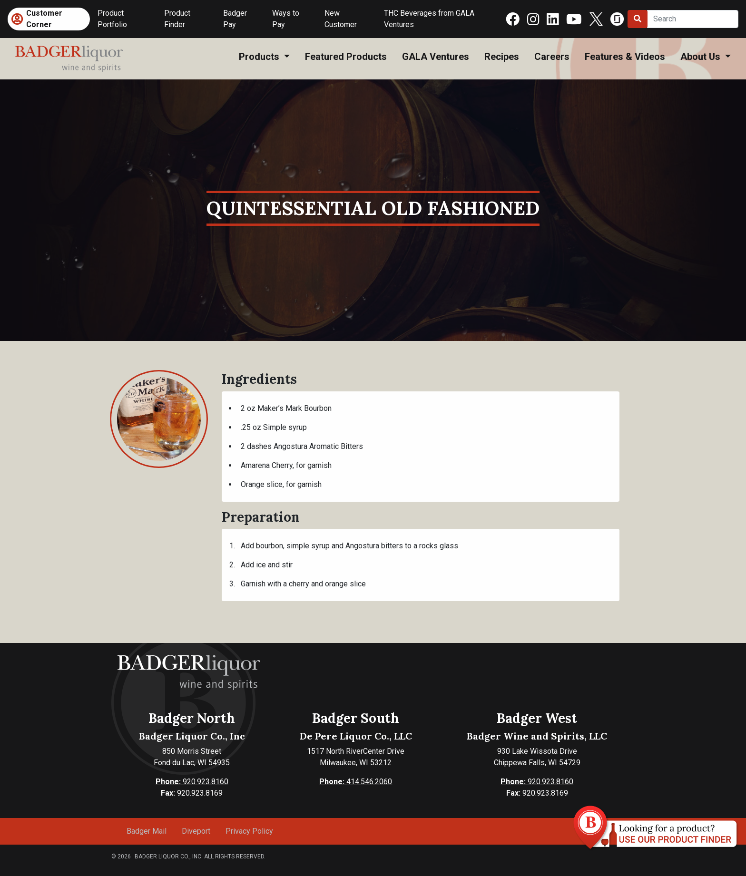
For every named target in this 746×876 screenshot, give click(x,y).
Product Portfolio (112, 19)
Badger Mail (147, 831)
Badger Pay (235, 19)
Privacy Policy (249, 831)
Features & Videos (625, 56)
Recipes (501, 56)
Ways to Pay (285, 19)
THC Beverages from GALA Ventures (429, 19)
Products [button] (260, 56)
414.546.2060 (355, 781)
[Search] (692, 19)
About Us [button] (701, 56)
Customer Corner (44, 19)
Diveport (196, 831)
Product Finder (177, 19)
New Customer (340, 19)
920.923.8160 (192, 781)
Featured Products (346, 56)
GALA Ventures (435, 56)
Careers (551, 56)
